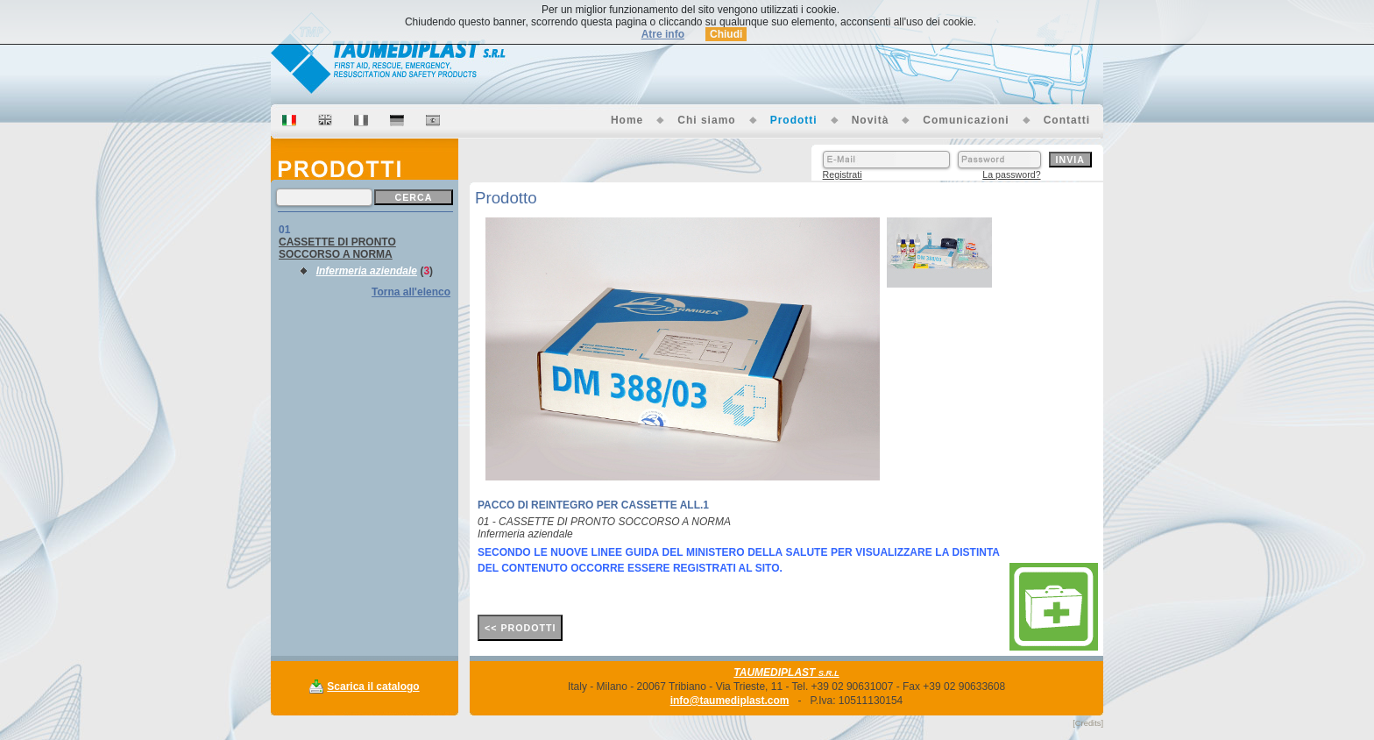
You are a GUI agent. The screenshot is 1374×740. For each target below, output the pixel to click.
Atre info (662, 34)
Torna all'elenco (411, 292)
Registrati (842, 174)
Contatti (1067, 120)
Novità (870, 120)
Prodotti (794, 120)
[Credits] (1088, 723)
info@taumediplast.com (730, 700)
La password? (1011, 174)
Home (627, 120)
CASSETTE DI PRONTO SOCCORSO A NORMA (337, 248)
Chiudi (726, 34)
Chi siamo (706, 120)
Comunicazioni (966, 120)
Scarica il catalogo (373, 686)
